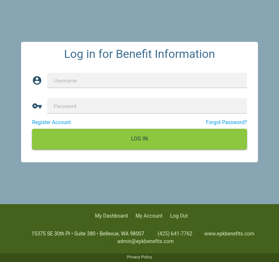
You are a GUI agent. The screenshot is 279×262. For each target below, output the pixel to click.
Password (65, 106)
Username (65, 81)
